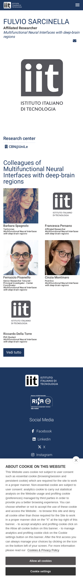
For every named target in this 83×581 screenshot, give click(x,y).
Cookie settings (40, 571)
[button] (74, 41)
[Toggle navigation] (77, 5)
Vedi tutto (13, 352)
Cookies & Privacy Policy (43, 550)
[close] (76, 460)
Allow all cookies (40, 561)
